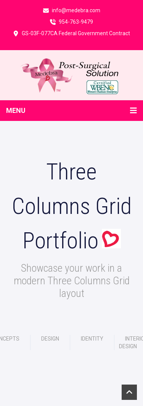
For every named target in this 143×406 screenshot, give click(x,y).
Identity (92, 339)
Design (50, 339)
